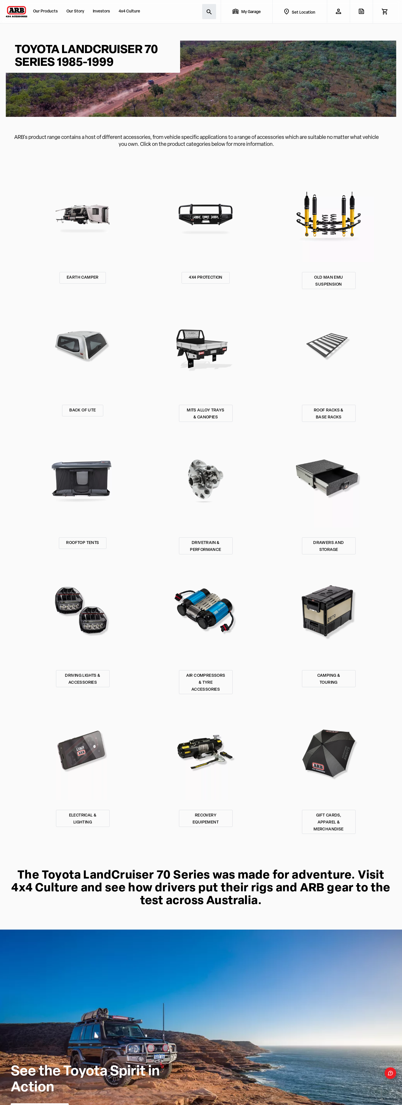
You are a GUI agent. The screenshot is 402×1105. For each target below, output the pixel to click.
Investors (101, 11)
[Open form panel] (390, 1073)
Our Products (45, 11)
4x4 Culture (129, 11)
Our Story (75, 11)
